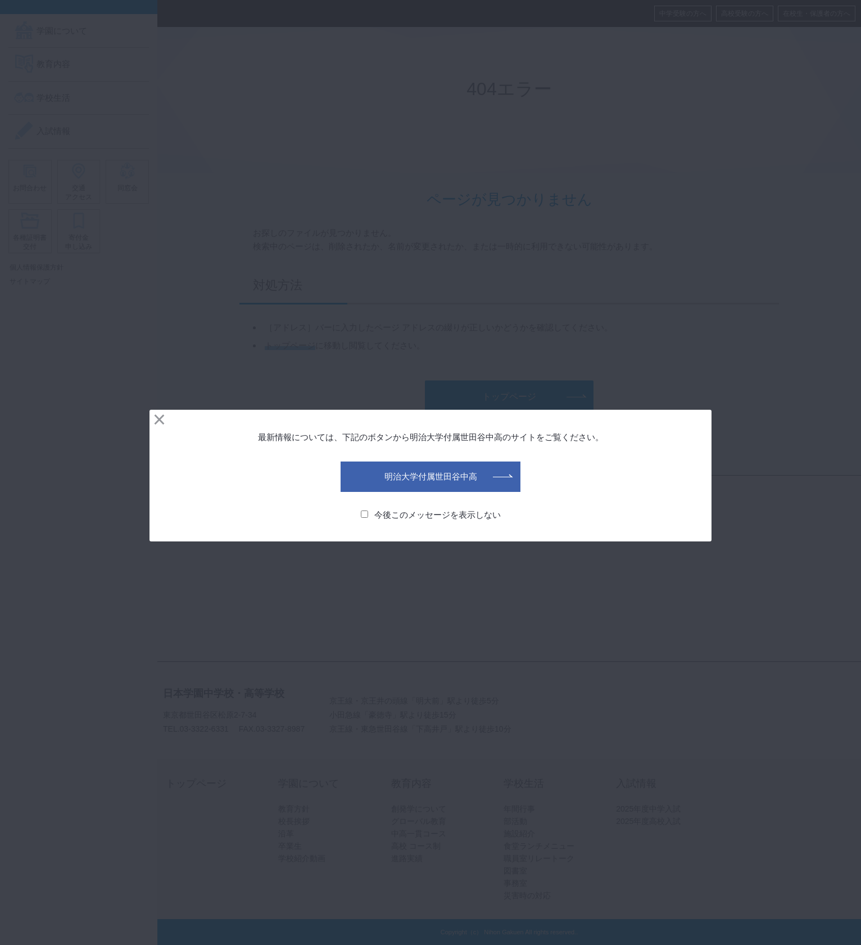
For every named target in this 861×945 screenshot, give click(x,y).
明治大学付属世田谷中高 (430, 476)
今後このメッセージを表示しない (431, 514)
